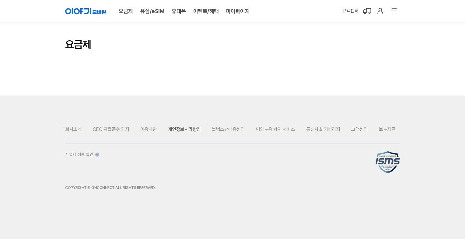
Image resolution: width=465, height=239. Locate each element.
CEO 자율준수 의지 (111, 129)
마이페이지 (238, 11)
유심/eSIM (152, 11)
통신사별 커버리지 (323, 129)
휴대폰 (179, 11)
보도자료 (387, 129)
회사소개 (73, 129)
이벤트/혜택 (206, 11)
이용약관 (148, 129)
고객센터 (350, 11)
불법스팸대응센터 (228, 129)
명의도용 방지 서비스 (275, 129)
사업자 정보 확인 (82, 154)
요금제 (126, 11)
